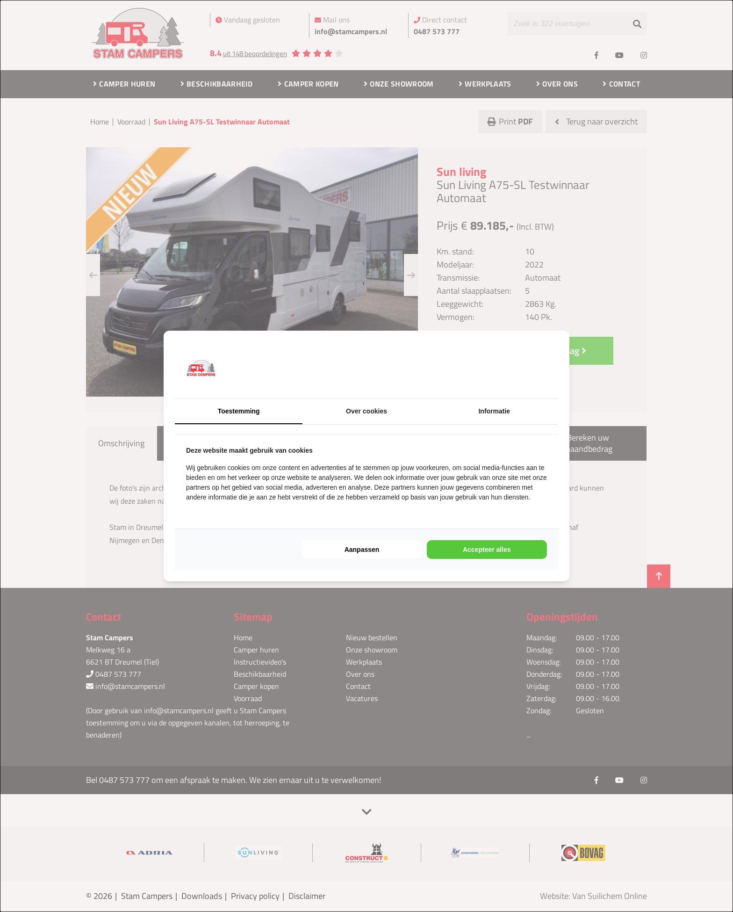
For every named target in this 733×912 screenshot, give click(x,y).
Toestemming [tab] (239, 411)
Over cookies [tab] (366, 411)
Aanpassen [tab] (362, 549)
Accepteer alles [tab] (487, 549)
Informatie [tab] (494, 411)
